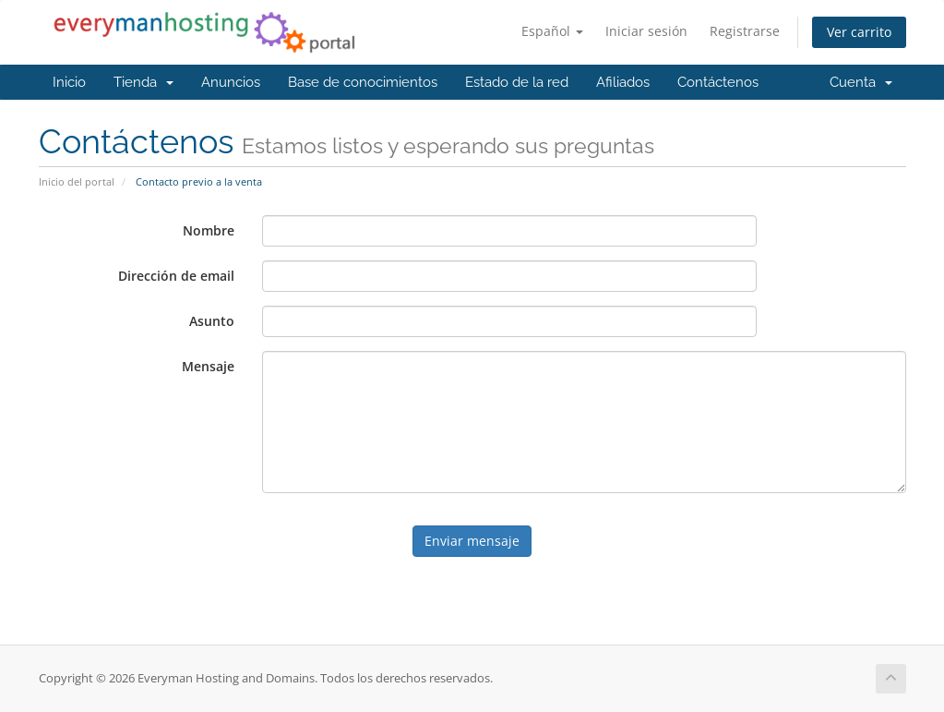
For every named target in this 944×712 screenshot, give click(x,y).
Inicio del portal (76, 181)
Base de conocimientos (362, 82)
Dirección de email (176, 275)
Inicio (69, 82)
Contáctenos (718, 82)
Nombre (208, 230)
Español (552, 31)
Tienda (143, 82)
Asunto (211, 321)
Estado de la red (516, 82)
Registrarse (745, 31)
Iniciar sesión (646, 31)
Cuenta (861, 82)
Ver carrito (859, 32)
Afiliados (623, 82)
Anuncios (230, 82)
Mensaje (208, 366)
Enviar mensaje (472, 540)
